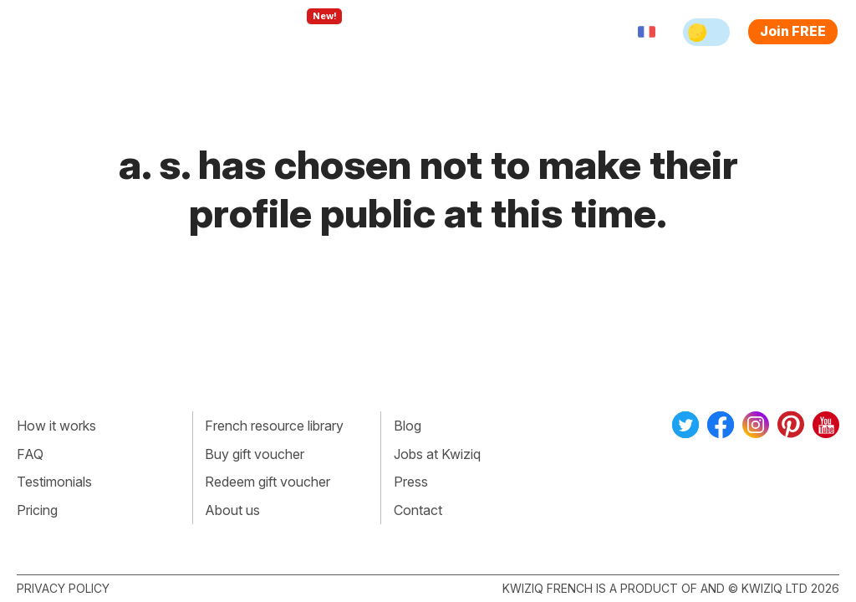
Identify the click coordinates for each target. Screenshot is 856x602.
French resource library (274, 425)
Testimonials (54, 481)
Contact (418, 510)
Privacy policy (63, 588)
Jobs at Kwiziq (437, 454)
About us (232, 510)
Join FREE (793, 31)
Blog (407, 425)
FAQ (30, 454)
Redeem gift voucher (267, 481)
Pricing (484, 31)
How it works (56, 425)
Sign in (547, 31)
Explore (310, 31)
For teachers (402, 31)
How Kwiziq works (202, 31)
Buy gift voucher (254, 454)
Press (411, 481)
